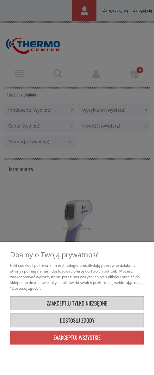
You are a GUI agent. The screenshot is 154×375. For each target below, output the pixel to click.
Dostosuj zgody (77, 320)
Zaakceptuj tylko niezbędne (77, 303)
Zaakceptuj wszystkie (77, 337)
